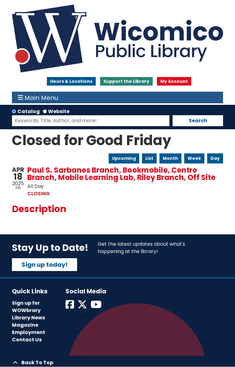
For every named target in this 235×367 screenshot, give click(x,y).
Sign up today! (44, 264)
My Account (174, 81)
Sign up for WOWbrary (26, 306)
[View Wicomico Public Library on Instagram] (97, 306)
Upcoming (124, 158)
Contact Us (27, 339)
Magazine (25, 324)
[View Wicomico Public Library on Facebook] (70, 306)
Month (170, 158)
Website (58, 111)
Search (198, 120)
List (149, 158)
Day (215, 158)
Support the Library (126, 81)
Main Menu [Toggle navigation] (38, 97)
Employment (28, 332)
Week (194, 158)
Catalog (28, 111)
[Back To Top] (117, 363)
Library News (28, 317)
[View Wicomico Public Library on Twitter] (82, 306)
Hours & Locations (71, 81)
